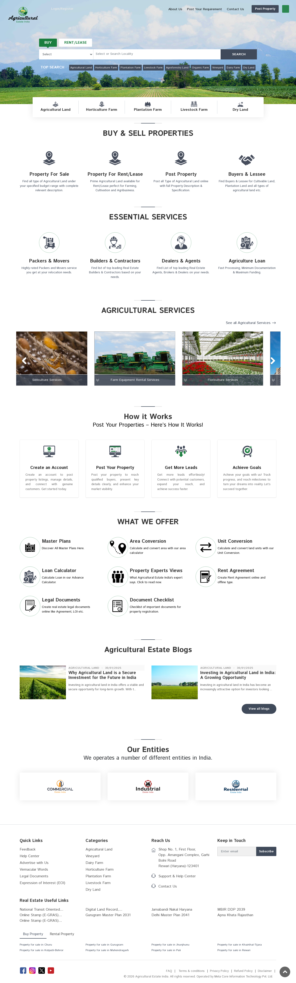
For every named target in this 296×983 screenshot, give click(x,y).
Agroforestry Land (177, 68)
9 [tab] (160, 391)
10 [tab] (166, 391)
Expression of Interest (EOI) (42, 885)
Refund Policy (243, 974)
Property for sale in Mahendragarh (107, 953)
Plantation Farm (130, 68)
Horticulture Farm (106, 68)
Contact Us (167, 889)
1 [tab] (104, 391)
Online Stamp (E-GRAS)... (41, 918)
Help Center (29, 859)
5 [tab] (132, 391)
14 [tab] (194, 391)
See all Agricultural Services (248, 323)
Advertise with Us (34, 865)
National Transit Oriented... (41, 912)
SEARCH (239, 54)
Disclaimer (265, 974)
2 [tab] (111, 391)
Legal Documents (34, 879)
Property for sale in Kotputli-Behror (41, 953)
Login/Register (274, 9)
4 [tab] (125, 391)
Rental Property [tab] (62, 936)
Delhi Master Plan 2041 (170, 918)
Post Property (243, 9)
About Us (153, 9)
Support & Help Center (177, 879)
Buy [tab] (48, 42)
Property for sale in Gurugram (104, 947)
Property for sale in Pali (166, 953)
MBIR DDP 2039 (231, 912)
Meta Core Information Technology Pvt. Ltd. (243, 979)
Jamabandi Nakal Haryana (171, 912)
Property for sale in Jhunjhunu (170, 947)
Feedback (28, 852)
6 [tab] (139, 391)
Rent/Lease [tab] (76, 42)
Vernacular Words (34, 872)
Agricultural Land (81, 68)
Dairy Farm (233, 68)
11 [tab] (173, 391)
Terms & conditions (191, 974)
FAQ (168, 974)
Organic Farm (200, 68)
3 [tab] (118, 391)
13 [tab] (187, 391)
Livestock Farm (153, 68)
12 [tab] (180, 391)
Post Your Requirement (182, 9)
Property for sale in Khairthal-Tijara (239, 947)
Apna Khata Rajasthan (235, 918)
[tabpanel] (60, 358)
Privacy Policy (219, 974)
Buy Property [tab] (33, 936)
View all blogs (259, 711)
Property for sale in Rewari (233, 953)
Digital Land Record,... (104, 912)
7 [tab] (146, 391)
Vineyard (217, 68)
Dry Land (248, 68)
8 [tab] (153, 391)
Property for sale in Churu (36, 947)
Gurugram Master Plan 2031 (108, 918)
